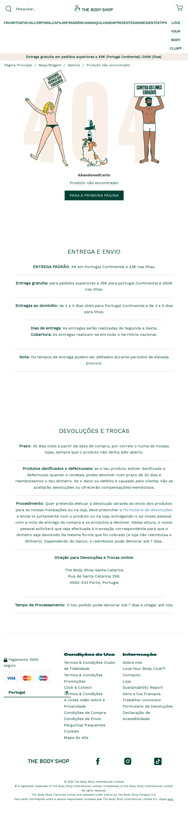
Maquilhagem (102, 23)
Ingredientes (147, 23)
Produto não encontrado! (108, 65)
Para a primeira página (94, 195)
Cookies (71, 731)
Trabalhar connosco (142, 700)
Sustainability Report (143, 687)
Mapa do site (76, 737)
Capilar (59, 23)
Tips (163, 23)
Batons (74, 65)
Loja (127, 681)
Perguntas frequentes (84, 725)
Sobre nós (132, 662)
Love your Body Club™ (176, 35)
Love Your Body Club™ (144, 668)
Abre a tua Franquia (142, 693)
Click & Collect (78, 687)
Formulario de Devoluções (148, 706)
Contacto (132, 675)
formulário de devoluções (147, 510)
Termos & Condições (83, 693)
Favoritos (13, 23)
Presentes (125, 23)
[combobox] (31, 9)
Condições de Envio (82, 718)
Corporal (43, 23)
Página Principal (18, 65)
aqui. (170, 799)
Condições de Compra (85, 712)
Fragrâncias (78, 23)
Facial (28, 23)
